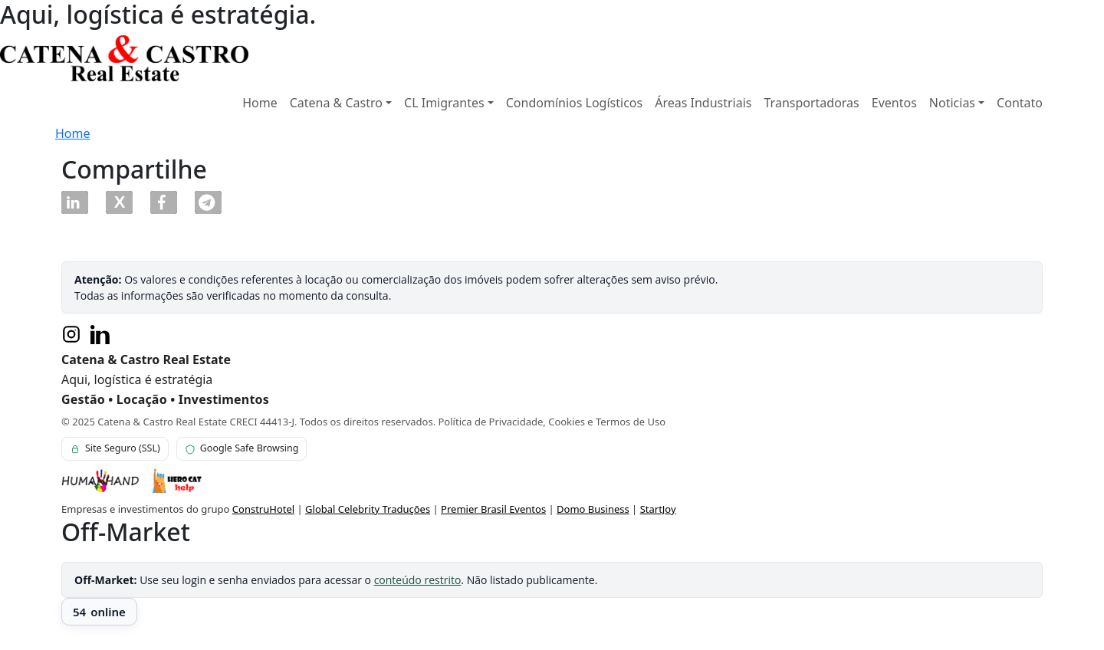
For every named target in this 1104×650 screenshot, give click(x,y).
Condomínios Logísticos (574, 102)
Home (260, 102)
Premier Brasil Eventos (493, 509)
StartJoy (658, 509)
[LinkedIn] (100, 334)
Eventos (894, 102)
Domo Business (593, 509)
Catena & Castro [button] (336, 102)
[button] (74, 202)
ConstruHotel (263, 509)
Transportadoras (811, 102)
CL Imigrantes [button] (444, 102)
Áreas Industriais (703, 102)
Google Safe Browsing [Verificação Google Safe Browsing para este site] (242, 448)
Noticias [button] (952, 102)
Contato (1020, 102)
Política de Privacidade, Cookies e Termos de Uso (552, 421)
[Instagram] (71, 334)
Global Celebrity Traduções (367, 509)
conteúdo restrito (418, 580)
